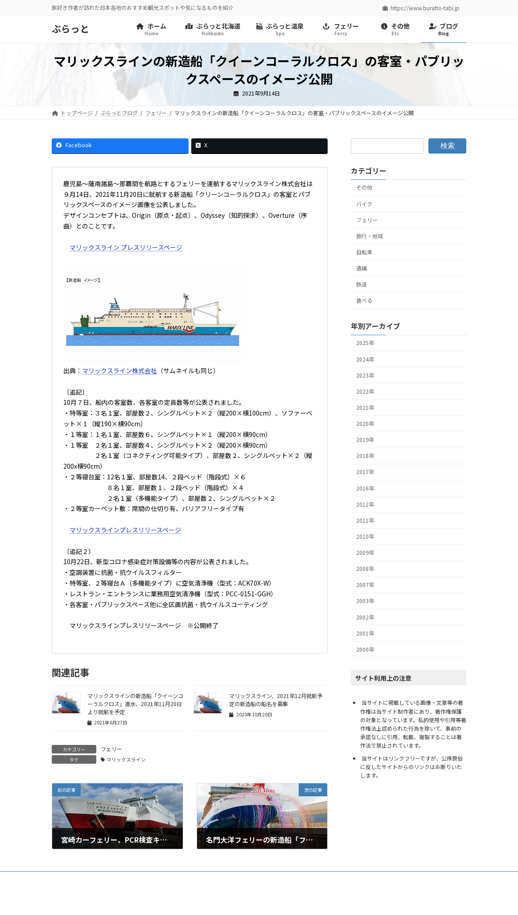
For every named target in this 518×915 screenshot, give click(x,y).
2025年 (365, 343)
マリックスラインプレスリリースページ (125, 529)
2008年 (365, 569)
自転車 (364, 252)
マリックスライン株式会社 (119, 370)
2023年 (365, 375)
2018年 (365, 456)
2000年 (365, 649)
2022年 (365, 391)
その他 (364, 188)
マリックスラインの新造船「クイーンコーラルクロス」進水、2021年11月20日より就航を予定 (135, 704)
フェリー (111, 749)
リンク (166, 879)
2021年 (365, 407)
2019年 (365, 440)
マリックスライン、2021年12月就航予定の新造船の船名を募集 (275, 700)
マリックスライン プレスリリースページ (126, 247)
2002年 (365, 617)
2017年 (365, 472)
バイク (364, 204)
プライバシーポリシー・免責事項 (100, 879)
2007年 (365, 585)
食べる (364, 300)
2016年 (365, 488)
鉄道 (361, 284)
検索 (447, 146)
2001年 (365, 633)
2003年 (365, 601)
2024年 (365, 359)
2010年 (365, 536)
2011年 (365, 520)
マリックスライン (126, 759)
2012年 (365, 504)
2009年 (365, 553)
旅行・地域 (369, 236)
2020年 (365, 424)
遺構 (361, 268)
